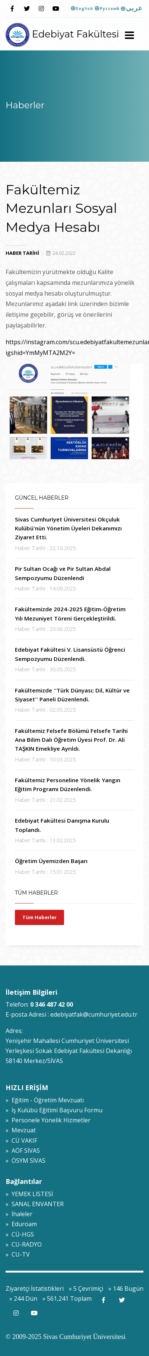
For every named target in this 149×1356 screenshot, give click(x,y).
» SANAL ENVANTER (35, 1204)
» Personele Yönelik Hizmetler (48, 1120)
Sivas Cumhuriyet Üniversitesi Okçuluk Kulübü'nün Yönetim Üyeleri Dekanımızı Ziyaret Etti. (68, 528)
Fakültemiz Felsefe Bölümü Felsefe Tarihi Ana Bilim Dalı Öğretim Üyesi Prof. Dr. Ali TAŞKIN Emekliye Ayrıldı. (71, 740)
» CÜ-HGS (20, 1234)
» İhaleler (19, 1214)
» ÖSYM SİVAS (25, 1160)
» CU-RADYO (24, 1244)
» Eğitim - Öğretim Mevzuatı (45, 1100)
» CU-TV (18, 1254)
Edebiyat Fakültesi (62, 34)
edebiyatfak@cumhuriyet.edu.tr (93, 1014)
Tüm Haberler (39, 917)
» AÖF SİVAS (23, 1150)
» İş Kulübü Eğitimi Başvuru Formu (54, 1110)
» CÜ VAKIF (21, 1140)
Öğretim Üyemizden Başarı (51, 861)
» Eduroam (21, 1224)
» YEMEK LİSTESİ (29, 1194)
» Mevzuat (21, 1130)
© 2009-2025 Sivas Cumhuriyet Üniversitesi (66, 1336)
